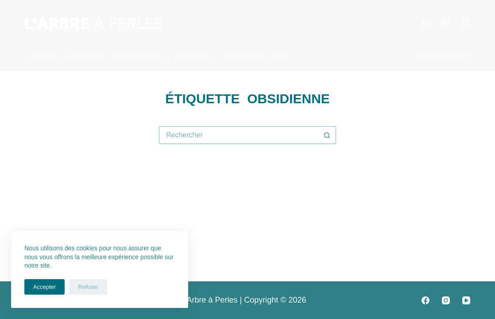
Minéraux (242, 57)
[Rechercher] (445, 57)
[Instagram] (446, 22)
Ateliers (198, 57)
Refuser (88, 287)
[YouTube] (466, 22)
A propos (84, 57)
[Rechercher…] (238, 135)
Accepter (44, 287)
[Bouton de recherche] (327, 135)
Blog (278, 57)
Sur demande (140, 57)
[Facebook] (425, 22)
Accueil (43, 57)
